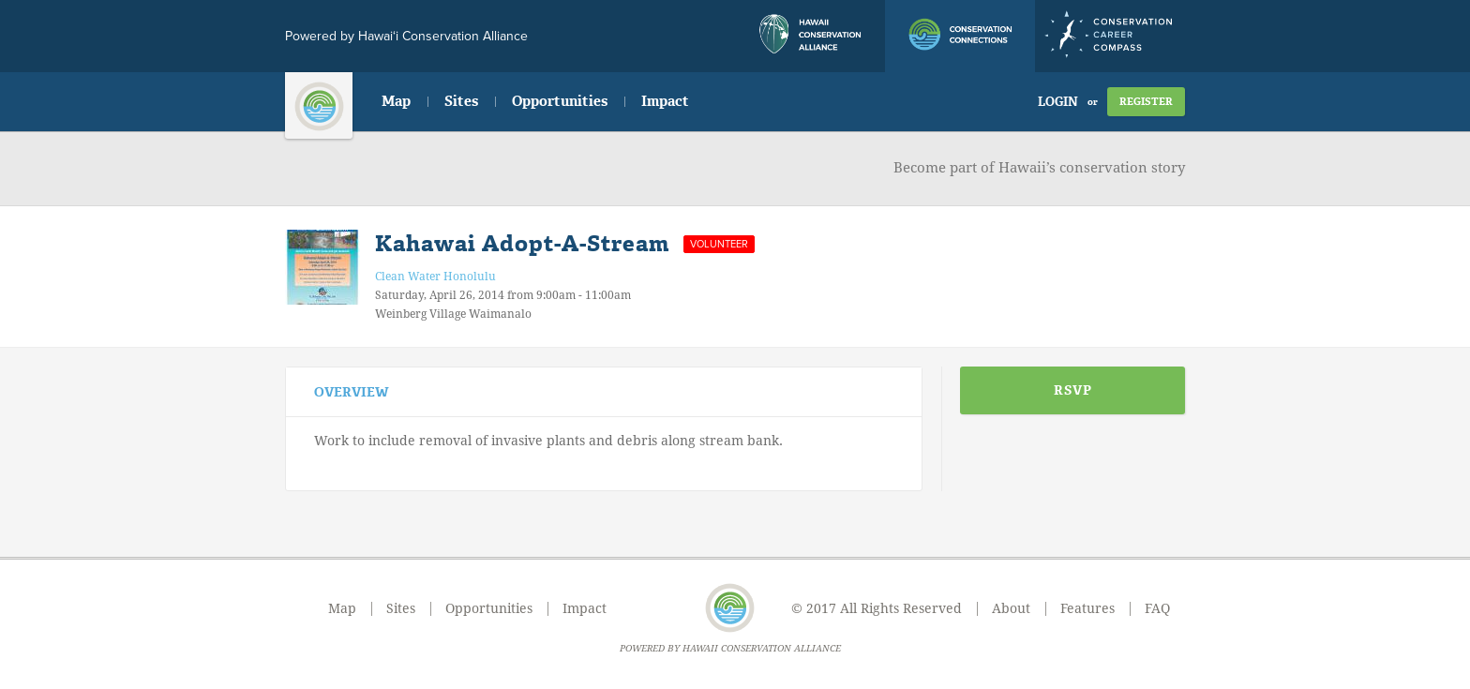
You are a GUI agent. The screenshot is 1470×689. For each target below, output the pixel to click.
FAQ (1157, 608)
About (1011, 608)
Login (1058, 102)
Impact (665, 101)
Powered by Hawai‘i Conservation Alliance (406, 36)
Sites (461, 101)
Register (1146, 102)
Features (1087, 608)
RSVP (1073, 390)
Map (396, 101)
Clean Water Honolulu (435, 276)
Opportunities (560, 101)
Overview (351, 392)
